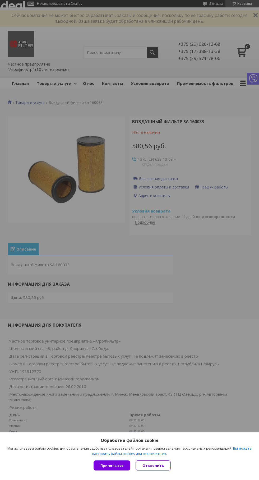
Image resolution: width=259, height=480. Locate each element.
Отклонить (153, 465)
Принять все (111, 465)
